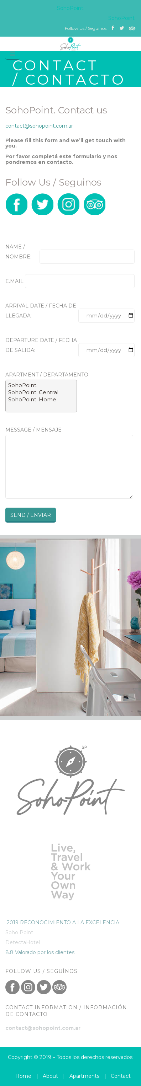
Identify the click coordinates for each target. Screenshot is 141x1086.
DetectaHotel (22, 942)
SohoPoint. (41, 385)
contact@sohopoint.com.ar (39, 126)
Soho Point (19, 932)
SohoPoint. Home (41, 399)
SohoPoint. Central (41, 392)
